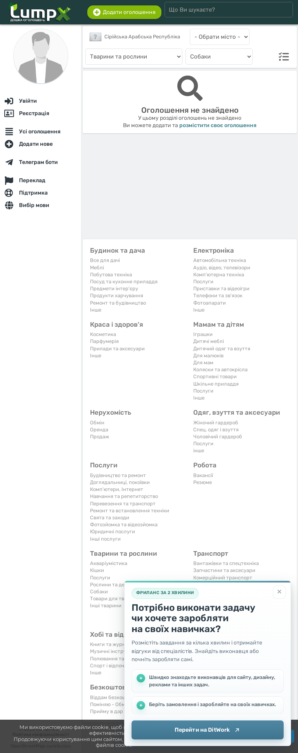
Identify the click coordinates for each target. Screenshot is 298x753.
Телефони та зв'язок (218, 295)
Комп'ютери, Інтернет (116, 489)
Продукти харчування (116, 295)
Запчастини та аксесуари (224, 570)
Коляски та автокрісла (220, 369)
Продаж (99, 436)
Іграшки (203, 334)
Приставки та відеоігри (221, 288)
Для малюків (208, 355)
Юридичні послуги (112, 531)
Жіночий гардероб (215, 423)
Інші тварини (105, 605)
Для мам (203, 362)
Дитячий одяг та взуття (221, 349)
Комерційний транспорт (222, 578)
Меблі (97, 268)
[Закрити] (279, 591)
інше (198, 450)
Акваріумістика (108, 563)
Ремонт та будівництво (118, 303)
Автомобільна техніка (219, 260)
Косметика (103, 334)
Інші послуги (105, 539)
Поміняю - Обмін (110, 704)
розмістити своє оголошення (217, 125)
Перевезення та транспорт (123, 504)
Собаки (99, 591)
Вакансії (203, 475)
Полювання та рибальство (122, 659)
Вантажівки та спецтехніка (226, 563)
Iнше (95, 310)
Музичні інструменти (115, 651)
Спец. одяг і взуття (216, 430)
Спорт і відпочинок (113, 666)
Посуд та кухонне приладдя (124, 281)
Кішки (97, 570)
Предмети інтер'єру (114, 288)
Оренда (99, 430)
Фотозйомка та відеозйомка (124, 524)
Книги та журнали (112, 644)
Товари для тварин (113, 598)
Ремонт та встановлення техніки (129, 510)
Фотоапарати (209, 303)
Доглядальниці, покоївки (120, 482)
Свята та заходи (109, 517)
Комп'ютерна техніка (218, 274)
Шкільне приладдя (216, 384)
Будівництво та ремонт (118, 475)
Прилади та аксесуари (117, 349)
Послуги (203, 281)
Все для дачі (105, 260)
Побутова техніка (111, 274)
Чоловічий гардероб (217, 436)
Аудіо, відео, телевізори (221, 268)
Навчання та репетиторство (124, 496)
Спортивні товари (215, 376)
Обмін (97, 423)
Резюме (202, 482)
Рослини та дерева (113, 585)
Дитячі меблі (208, 341)
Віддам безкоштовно (115, 697)
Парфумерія (104, 341)
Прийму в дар (106, 711)
